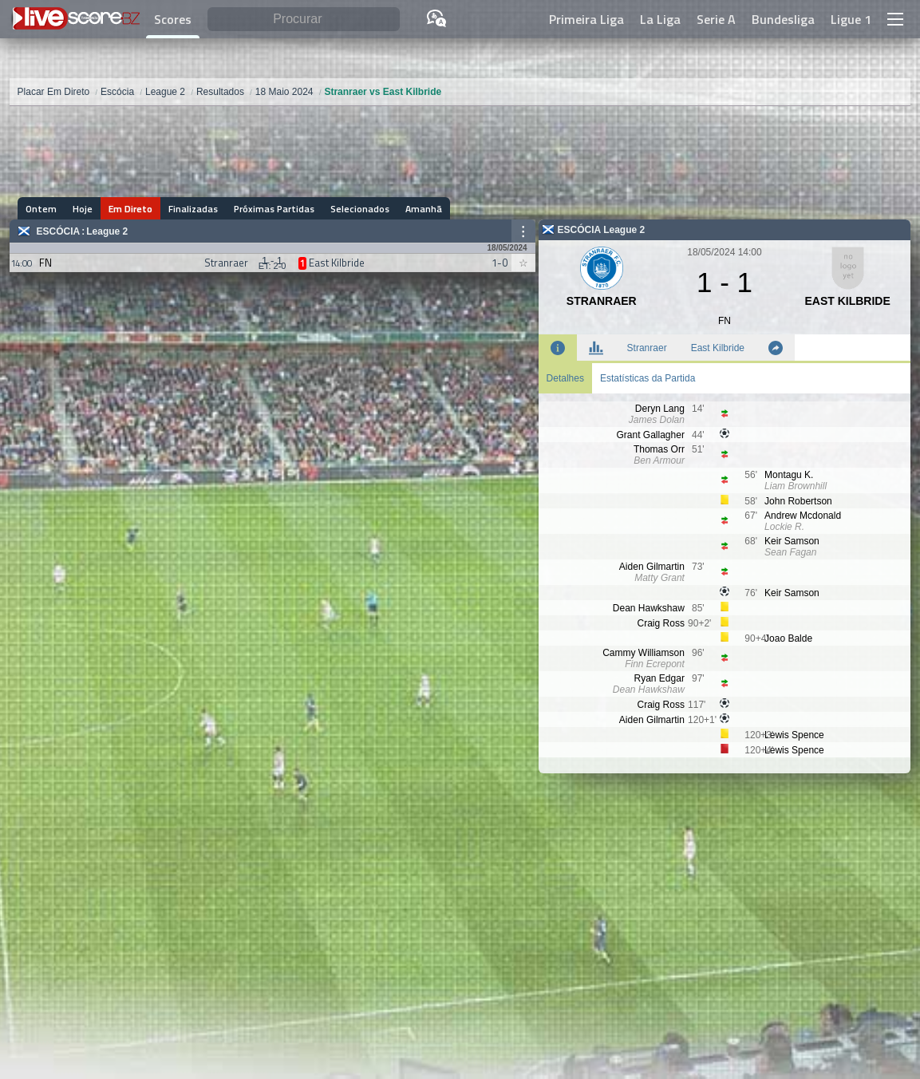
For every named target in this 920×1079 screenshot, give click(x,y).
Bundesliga (783, 19)
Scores (173, 19)
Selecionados (359, 208)
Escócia (59, 231)
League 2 (107, 231)
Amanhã (423, 208)
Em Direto (130, 208)
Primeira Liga (586, 19)
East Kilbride (717, 348)
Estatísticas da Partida (647, 378)
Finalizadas (193, 208)
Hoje (83, 208)
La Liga (660, 19)
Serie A (716, 19)
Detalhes (565, 378)
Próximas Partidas (274, 208)
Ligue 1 (851, 19)
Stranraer (647, 348)
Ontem (41, 208)
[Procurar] (304, 19)
